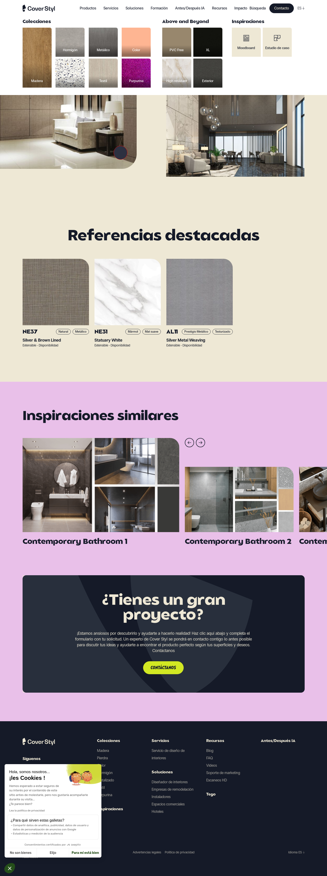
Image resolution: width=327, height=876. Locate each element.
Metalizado (105, 780)
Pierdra (102, 758)
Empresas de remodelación (173, 789)
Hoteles (157, 811)
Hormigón (105, 773)
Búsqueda (258, 8)
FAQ (209, 758)
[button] (9, 868)
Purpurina (104, 795)
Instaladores (161, 797)
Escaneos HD (216, 780)
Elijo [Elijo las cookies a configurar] (24, 853)
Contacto (281, 8)
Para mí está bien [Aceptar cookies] (56, 853)
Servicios (110, 8)
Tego (211, 794)
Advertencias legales (147, 852)
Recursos (215, 741)
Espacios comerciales (168, 804)
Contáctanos (163, 668)
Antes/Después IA (190, 8)
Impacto (240, 8)
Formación (159, 8)
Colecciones (108, 741)
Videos (211, 765)
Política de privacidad (179, 852)
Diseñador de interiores (170, 782)
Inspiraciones (110, 809)
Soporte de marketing (223, 773)
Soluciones (162, 772)
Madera (103, 750)
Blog (209, 750)
